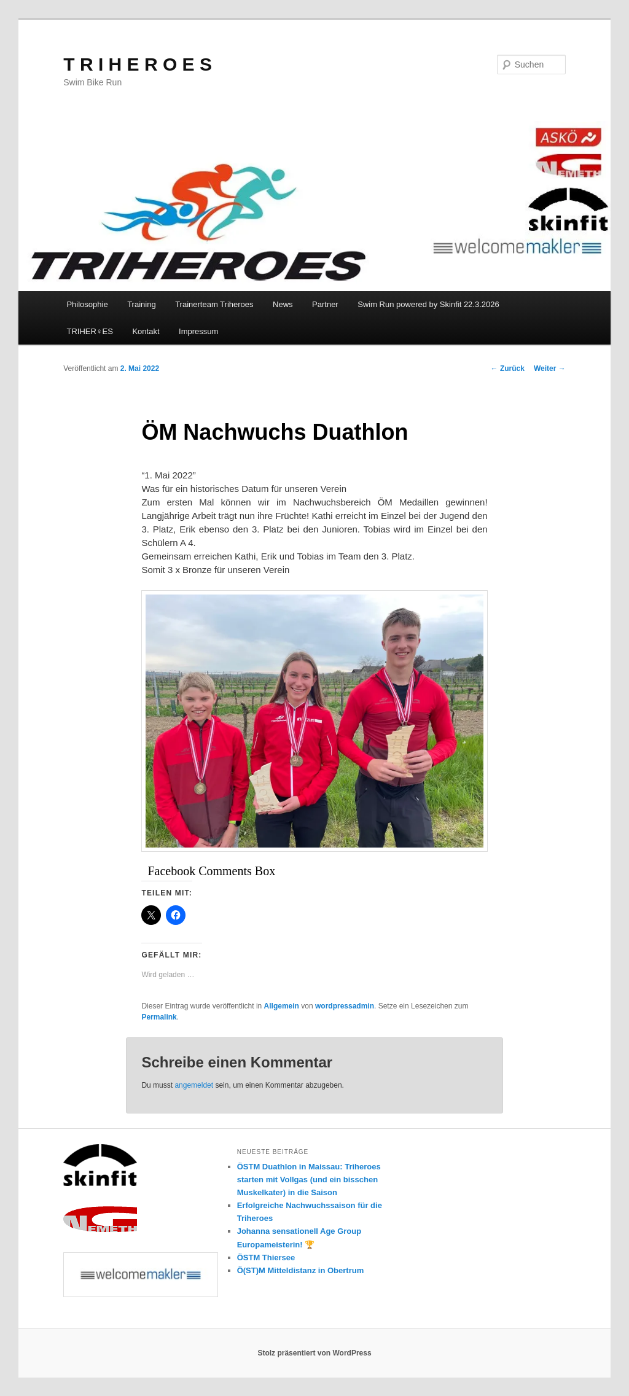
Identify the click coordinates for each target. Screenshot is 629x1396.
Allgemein (281, 1006)
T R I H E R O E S (137, 64)
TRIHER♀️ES (89, 331)
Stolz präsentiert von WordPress (314, 1353)
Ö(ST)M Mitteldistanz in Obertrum (300, 1270)
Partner (325, 304)
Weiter (550, 368)
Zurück (508, 368)
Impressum (198, 331)
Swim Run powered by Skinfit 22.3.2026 (428, 304)
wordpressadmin (344, 1006)
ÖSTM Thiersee (266, 1257)
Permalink (158, 1017)
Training (141, 304)
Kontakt (145, 331)
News (283, 304)
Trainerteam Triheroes (214, 304)
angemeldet (193, 1085)
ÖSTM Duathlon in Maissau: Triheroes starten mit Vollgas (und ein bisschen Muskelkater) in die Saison (309, 1179)
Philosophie (86, 304)
